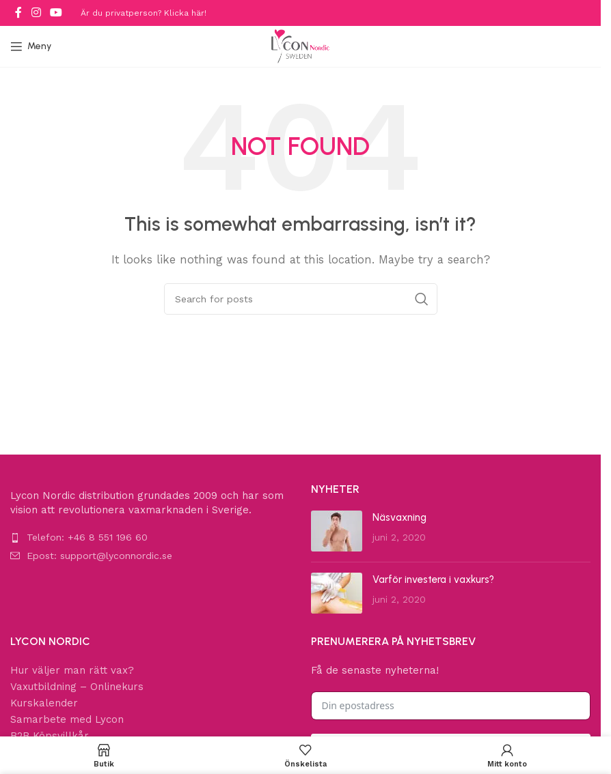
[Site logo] (300, 46)
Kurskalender (44, 703)
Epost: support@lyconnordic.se (99, 555)
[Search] (300, 299)
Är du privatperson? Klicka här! (143, 13)
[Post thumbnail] (336, 531)
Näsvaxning (399, 517)
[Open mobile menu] (30, 46)
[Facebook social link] (18, 12)
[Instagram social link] (36, 12)
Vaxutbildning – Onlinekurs (77, 686)
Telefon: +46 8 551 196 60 (87, 537)
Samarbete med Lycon (67, 719)
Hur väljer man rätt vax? (72, 670)
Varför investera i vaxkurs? (433, 579)
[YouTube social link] (55, 12)
